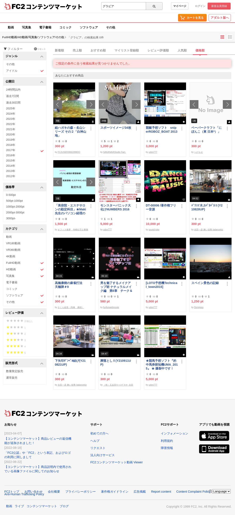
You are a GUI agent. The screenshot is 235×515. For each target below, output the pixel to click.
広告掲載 (140, 491)
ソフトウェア (89, 27)
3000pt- (11, 218)
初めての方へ (99, 433)
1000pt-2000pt (15, 206)
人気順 (182, 50)
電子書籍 (45, 27)
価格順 (200, 50)
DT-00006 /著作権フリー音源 (161, 207)
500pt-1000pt (14, 200)
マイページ (179, 6)
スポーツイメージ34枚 (115, 127)
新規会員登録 (219, 6)
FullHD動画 (25, 263)
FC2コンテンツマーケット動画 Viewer (116, 462)
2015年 (10, 160)
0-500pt (11, 194)
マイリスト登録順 (126, 50)
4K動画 (10, 256)
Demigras (198, 307)
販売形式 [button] (24, 363)
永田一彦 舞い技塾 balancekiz (208, 229)
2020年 (10, 134)
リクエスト (98, 448)
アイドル (25, 71)
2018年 (10, 145)
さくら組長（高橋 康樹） (71, 307)
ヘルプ (94, 440)
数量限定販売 (14, 371)
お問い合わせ (33, 491)
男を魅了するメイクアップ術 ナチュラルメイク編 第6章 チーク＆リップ (116, 287)
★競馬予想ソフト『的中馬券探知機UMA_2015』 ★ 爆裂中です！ (162, 364)
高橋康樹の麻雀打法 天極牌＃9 (70, 285)
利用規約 (167, 440)
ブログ (64, 506)
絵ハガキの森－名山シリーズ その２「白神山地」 (70, 131)
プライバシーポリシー (80, 491)
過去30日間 (13, 102)
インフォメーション (174, 433)
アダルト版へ (220, 17)
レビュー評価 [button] (24, 313)
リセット (40, 48)
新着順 (59, 50)
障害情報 (167, 448)
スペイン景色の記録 (205, 283)
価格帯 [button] (24, 187)
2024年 (10, 113)
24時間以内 (13, 89)
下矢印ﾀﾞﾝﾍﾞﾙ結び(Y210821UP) (70, 362)
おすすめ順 (98, 50)
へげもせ (198, 152)
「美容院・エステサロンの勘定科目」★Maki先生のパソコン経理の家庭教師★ (70, 209)
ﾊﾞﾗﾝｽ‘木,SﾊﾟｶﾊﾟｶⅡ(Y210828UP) (207, 207)
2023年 (10, 118)
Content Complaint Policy (193, 491)
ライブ (19, 506)
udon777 (153, 152)
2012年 (10, 176)
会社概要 (54, 491)
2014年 (10, 165)
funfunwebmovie (111, 307)
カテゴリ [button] (24, 229)
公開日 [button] (24, 82)
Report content (161, 491)
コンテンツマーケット (54, 6)
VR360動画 (13, 249)
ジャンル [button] (24, 56)
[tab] (144, 50)
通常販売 (11, 377)
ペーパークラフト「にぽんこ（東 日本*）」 (206, 129)
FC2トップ (11, 491)
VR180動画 (13, 243)
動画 (11, 27)
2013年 (10, 171)
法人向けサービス (102, 455)
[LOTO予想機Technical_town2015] (161, 285)
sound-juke (154, 229)
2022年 (10, 124)
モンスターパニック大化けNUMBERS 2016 (115, 207)
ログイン (200, 6)
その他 (110, 27)
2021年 (10, 129)
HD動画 (25, 269)
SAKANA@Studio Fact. (114, 152)
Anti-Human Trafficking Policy (24, 494)
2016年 (10, 155)
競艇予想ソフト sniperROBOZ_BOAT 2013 (161, 129)
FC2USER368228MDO (69, 152)
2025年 (10, 108)
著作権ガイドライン (114, 491)
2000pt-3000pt (15, 212)
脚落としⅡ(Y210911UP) (115, 362)
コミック (65, 27)
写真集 (26, 27)
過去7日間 (12, 96)
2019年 (10, 139)
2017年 (25, 151)
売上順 (77, 50)
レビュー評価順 (158, 50)
